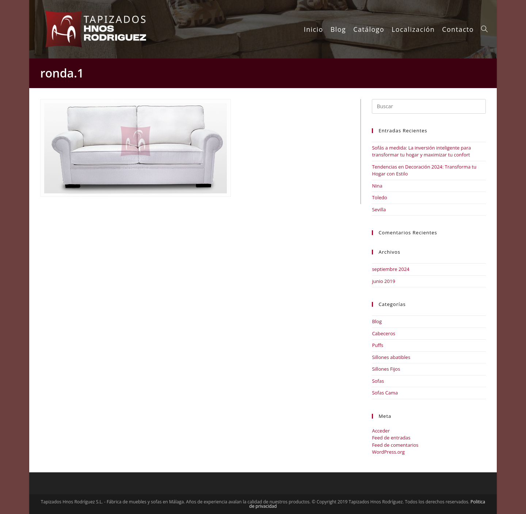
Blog (377, 321)
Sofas (378, 381)
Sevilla (379, 209)
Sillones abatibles (391, 357)
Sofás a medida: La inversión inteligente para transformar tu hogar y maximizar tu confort (421, 151)
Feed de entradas (391, 437)
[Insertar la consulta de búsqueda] (429, 106)
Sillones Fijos (386, 369)
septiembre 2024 (390, 269)
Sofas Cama (385, 392)
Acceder (381, 430)
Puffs (377, 345)
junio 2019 (383, 281)
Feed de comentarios (395, 445)
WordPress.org (388, 452)
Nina (377, 185)
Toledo (379, 197)
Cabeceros (383, 333)
